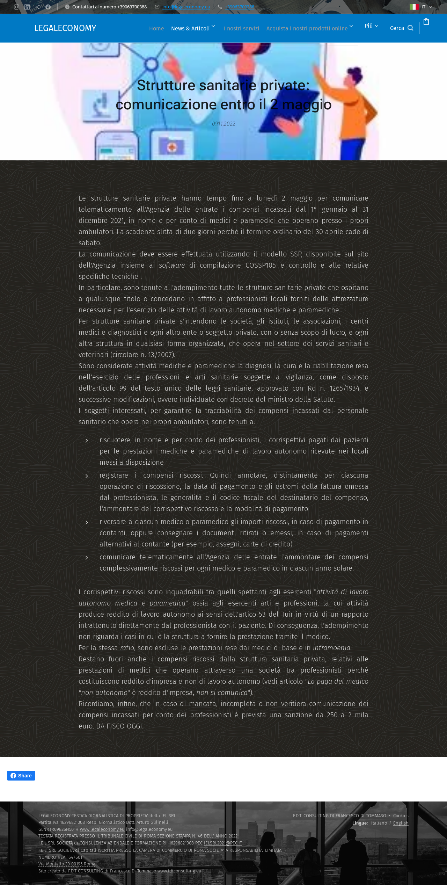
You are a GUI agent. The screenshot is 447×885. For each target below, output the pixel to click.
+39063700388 (239, 6)
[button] (375, 28)
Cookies (401, 815)
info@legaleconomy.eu (186, 6)
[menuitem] (213, 28)
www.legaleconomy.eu (102, 829)
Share (21, 775)
